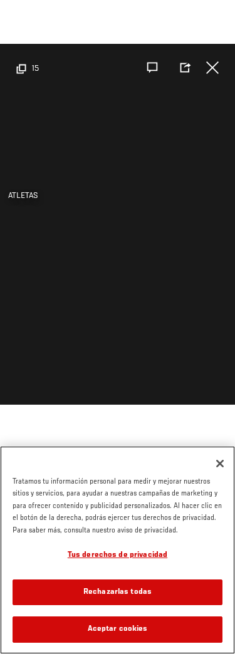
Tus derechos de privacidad (117, 555)
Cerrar (212, 67)
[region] (117, 550)
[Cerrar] (220, 463)
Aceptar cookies (118, 629)
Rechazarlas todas (117, 592)
